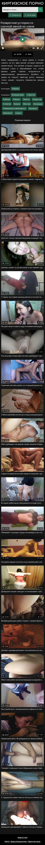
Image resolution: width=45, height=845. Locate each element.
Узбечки (15, 88)
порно (23, 4)
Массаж (26, 104)
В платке (7, 104)
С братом (31, 95)
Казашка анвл (18, 95)
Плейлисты (15, 15)
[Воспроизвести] (3, 48)
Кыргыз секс (22, 837)
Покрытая (37, 99)
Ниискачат (7, 113)
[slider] (17, 45)
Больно (17, 104)
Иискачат (33, 108)
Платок (26, 99)
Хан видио (37, 104)
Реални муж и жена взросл (14, 108)
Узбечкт (16, 99)
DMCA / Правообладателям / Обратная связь (22, 841)
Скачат (18, 113)
